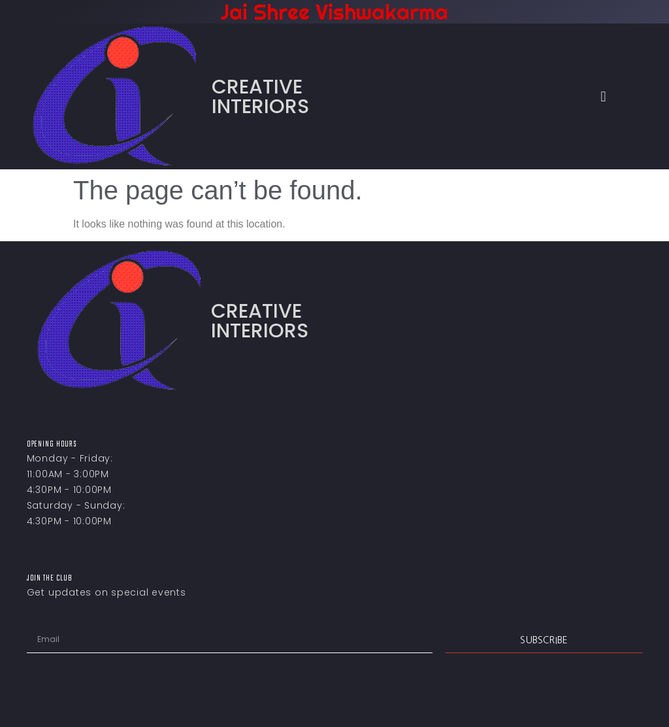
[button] (603, 96)
